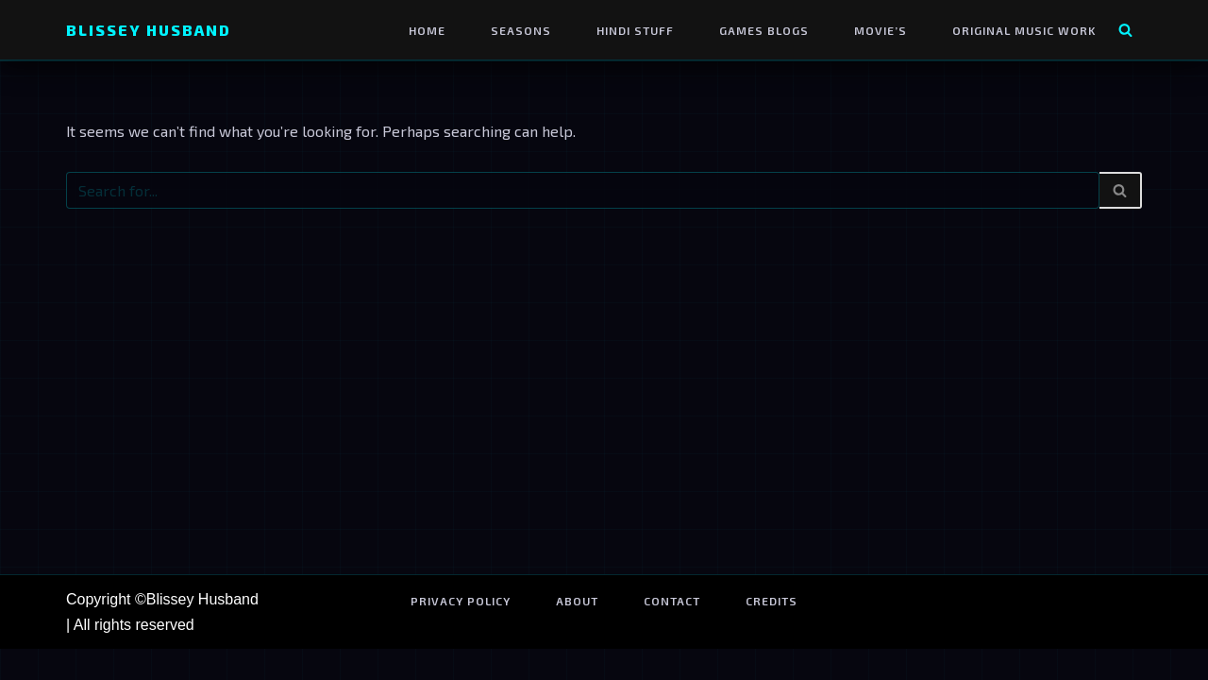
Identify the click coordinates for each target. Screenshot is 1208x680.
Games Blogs (764, 30)
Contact (672, 631)
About (577, 631)
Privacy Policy (461, 631)
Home (427, 30)
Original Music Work (1024, 30)
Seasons (521, 30)
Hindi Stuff (635, 30)
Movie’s (880, 30)
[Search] (1125, 30)
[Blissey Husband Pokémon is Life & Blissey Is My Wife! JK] (148, 29)
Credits (771, 631)
